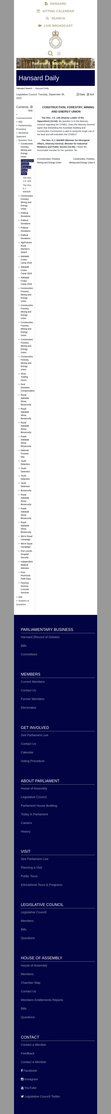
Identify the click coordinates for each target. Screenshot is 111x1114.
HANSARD (55, 3)
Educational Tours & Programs (42, 884)
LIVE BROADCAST (55, 25)
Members (27, 920)
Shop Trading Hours (24, 376)
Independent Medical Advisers (27, 564)
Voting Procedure (32, 761)
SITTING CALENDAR (55, 11)
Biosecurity (26, 490)
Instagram (29, 1079)
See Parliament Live (34, 735)
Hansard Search (24, 88)
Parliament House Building (39, 805)
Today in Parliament (34, 814)
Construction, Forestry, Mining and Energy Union (27, 150)
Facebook (29, 1070)
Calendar (27, 752)
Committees (29, 654)
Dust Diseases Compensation (28, 387)
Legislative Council (34, 797)
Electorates (28, 707)
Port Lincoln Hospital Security (26, 554)
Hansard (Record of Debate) (40, 637)
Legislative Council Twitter (40, 1096)
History (25, 831)
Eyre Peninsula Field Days (26, 575)
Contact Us (28, 690)
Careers (26, 823)
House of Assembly (34, 788)
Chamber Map (30, 982)
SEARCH (55, 18)
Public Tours (29, 876)
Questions (28, 938)
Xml (90, 94)
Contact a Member (33, 1044)
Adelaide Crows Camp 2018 (26, 259)
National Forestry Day (25, 453)
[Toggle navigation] (58, 53)
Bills (24, 645)
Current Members (33, 681)
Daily (81, 94)
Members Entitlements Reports (42, 1000)
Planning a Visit (31, 867)
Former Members (32, 699)
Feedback (27, 1053)
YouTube (28, 1088)
